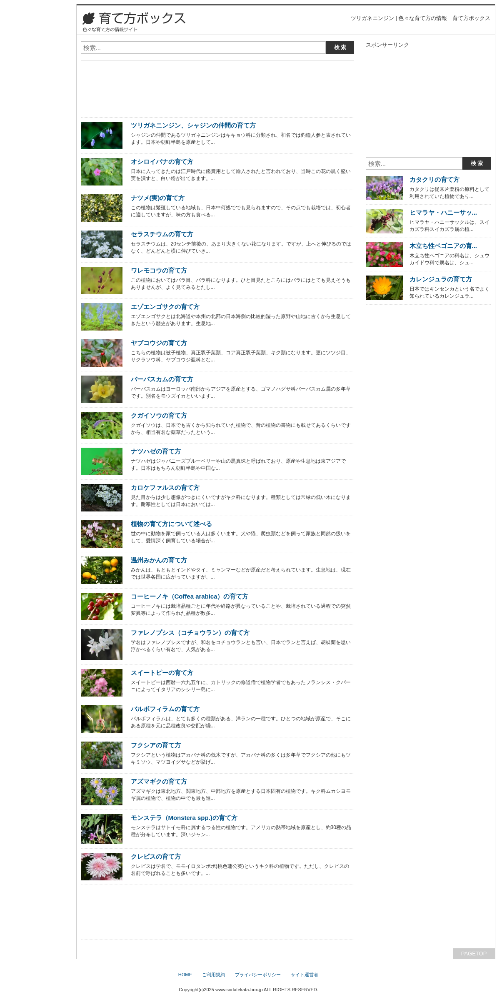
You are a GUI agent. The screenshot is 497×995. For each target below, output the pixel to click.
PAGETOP (474, 953)
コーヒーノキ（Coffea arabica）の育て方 (190, 596)
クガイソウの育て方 (159, 415)
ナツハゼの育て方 (156, 451)
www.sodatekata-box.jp (239, 989)
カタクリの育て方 (435, 179)
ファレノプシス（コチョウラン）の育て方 (190, 632)
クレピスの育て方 (156, 856)
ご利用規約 (213, 974)
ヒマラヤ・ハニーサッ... (443, 212)
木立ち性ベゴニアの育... (443, 245)
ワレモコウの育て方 (159, 270)
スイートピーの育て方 (162, 672)
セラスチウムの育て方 (162, 234)
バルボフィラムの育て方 (165, 708)
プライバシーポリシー (258, 974)
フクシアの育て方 (156, 745)
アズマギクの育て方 (159, 781)
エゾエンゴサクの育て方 (165, 306)
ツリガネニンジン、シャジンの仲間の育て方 (193, 125)
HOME (185, 974)
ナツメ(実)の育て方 (158, 197)
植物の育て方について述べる (171, 523)
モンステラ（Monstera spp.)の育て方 (184, 817)
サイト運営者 (304, 974)
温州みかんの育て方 (159, 560)
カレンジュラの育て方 (441, 279)
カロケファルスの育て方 (165, 487)
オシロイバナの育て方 (162, 161)
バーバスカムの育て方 (162, 379)
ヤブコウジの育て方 (159, 342)
